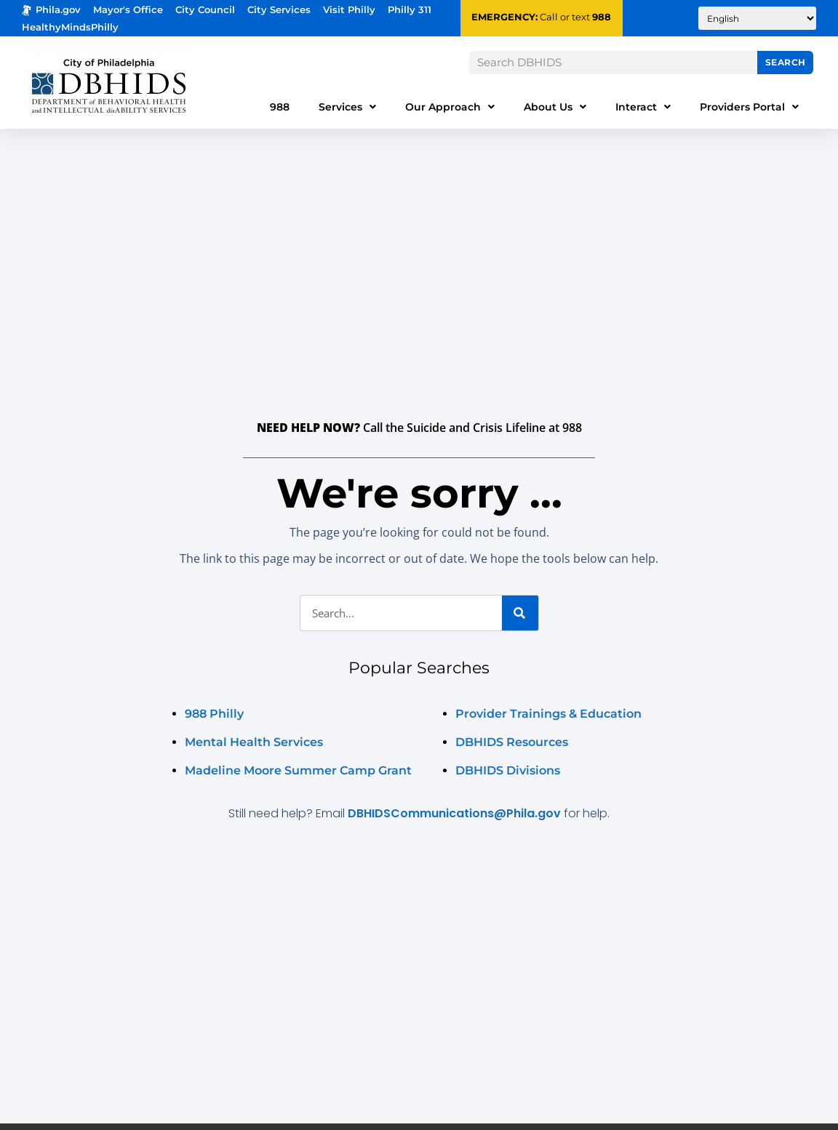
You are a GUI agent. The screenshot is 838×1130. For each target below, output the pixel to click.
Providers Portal (749, 107)
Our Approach (450, 107)
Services (347, 107)
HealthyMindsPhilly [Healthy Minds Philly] (70, 27)
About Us (555, 107)
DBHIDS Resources (511, 742)
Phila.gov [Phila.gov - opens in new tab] (51, 9)
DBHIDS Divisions (507, 770)
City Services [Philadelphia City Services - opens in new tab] (279, 9)
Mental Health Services (254, 742)
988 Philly (214, 714)
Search (785, 62)
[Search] (520, 613)
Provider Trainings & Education (548, 714)
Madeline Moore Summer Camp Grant (298, 770)
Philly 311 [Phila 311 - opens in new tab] (409, 9)
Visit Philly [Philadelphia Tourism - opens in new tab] (349, 9)
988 (601, 17)
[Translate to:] (757, 18)
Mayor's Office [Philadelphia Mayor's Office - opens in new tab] (128, 9)
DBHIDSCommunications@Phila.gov (454, 813)
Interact (643, 107)
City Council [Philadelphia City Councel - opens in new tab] (205, 9)
